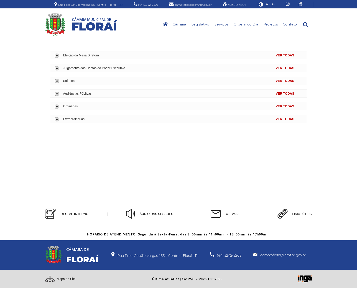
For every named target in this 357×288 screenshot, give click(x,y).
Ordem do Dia (246, 24)
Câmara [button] (179, 24)
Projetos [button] (270, 24)
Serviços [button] (221, 24)
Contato (290, 24)
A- (273, 4)
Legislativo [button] (200, 24)
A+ (268, 4)
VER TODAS (285, 55)
